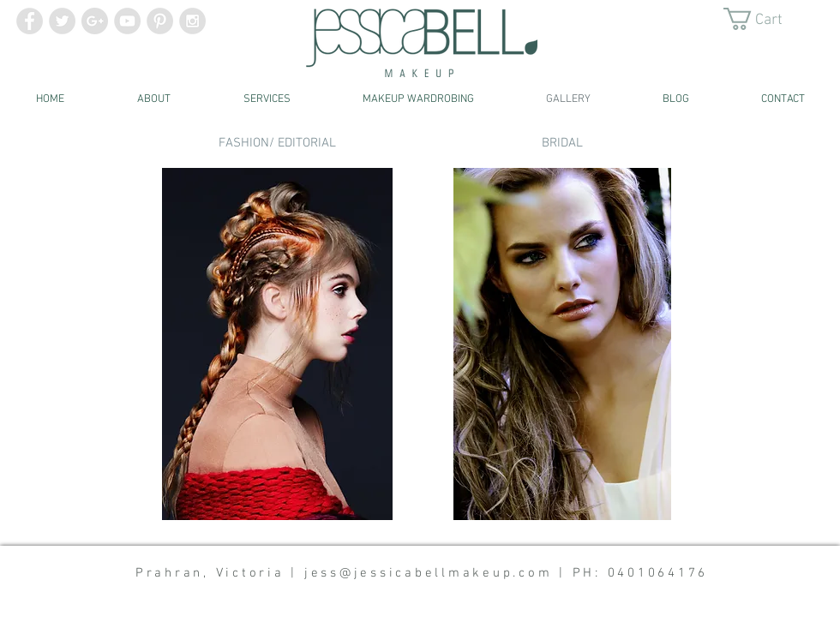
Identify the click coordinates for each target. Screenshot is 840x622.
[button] (765, 19)
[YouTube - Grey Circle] (127, 21)
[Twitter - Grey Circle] (62, 21)
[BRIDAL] (562, 143)
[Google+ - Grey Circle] (94, 21)
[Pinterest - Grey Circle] (160, 21)
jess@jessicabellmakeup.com (428, 573)
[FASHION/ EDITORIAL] (277, 143)
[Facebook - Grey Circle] (29, 21)
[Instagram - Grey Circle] (192, 21)
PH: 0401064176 (641, 573)
